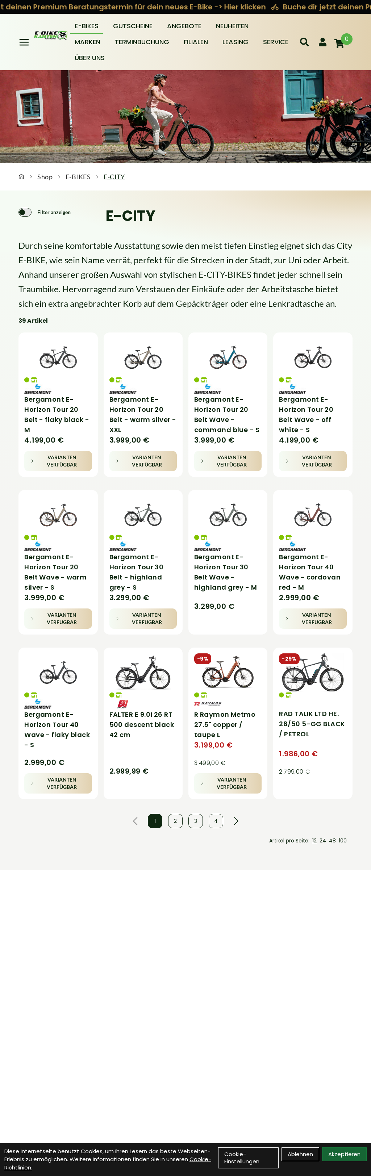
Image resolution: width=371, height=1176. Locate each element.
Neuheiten (232, 25)
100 (343, 840)
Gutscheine (133, 25)
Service (275, 41)
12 (314, 840)
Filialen (196, 41)
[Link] (24, 42)
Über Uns (90, 57)
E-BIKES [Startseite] (78, 177)
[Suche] (304, 42)
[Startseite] (21, 177)
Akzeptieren (344, 1154)
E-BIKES (87, 25)
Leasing (235, 41)
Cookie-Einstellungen (241, 1157)
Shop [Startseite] (45, 177)
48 (332, 840)
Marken (87, 41)
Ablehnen (300, 1154)
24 (323, 840)
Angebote (184, 25)
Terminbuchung (142, 41)
